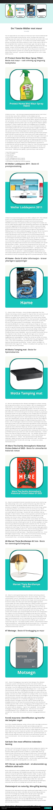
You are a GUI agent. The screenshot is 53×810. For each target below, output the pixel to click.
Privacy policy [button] (4, 808)
